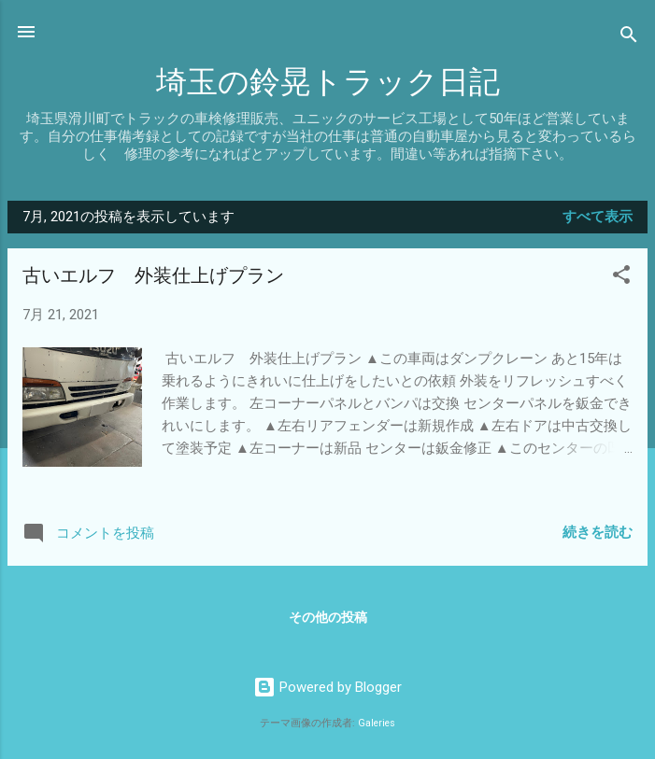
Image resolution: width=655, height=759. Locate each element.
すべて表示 (597, 216)
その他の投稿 (328, 617)
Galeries (376, 723)
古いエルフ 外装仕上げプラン (153, 275)
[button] (621, 277)
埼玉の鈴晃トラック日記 (328, 83)
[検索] (629, 37)
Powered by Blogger (327, 687)
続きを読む (597, 532)
